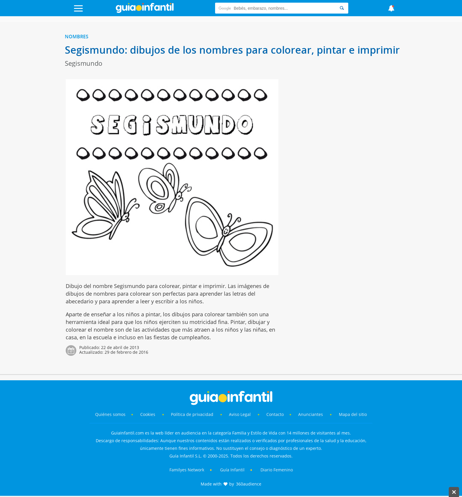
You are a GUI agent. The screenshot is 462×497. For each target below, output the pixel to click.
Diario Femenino (276, 470)
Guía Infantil (232, 470)
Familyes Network (186, 470)
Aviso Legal (240, 414)
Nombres (76, 36)
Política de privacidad (192, 414)
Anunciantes (310, 414)
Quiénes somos (110, 414)
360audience (248, 484)
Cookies (148, 414)
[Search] (341, 8)
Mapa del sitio (353, 414)
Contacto (275, 414)
